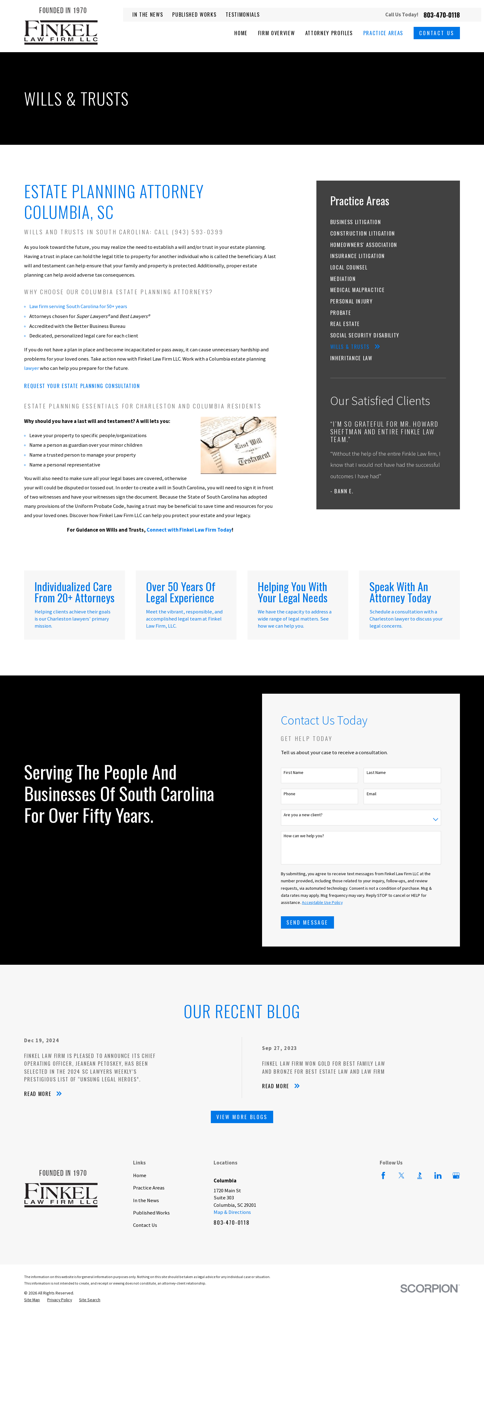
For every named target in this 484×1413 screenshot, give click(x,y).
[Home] (61, 26)
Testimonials (243, 14)
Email (381, 793)
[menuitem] (388, 222)
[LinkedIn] (437, 1175)
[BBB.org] (419, 1175)
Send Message (317, 922)
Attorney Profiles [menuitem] (329, 32)
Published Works (194, 14)
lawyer (31, 368)
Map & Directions (232, 1212)
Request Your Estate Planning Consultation (82, 386)
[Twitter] (401, 1175)
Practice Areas (149, 1188)
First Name (303, 772)
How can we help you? (314, 835)
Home (139, 1175)
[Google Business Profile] (456, 1175)
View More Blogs (241, 1117)
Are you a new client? (313, 814)
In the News (147, 14)
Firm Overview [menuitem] (276, 32)
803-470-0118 (442, 15)
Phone (299, 793)
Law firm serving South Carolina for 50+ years (78, 306)
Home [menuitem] (241, 32)
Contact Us (436, 33)
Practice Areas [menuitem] (383, 32)
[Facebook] (383, 1175)
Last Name (385, 772)
